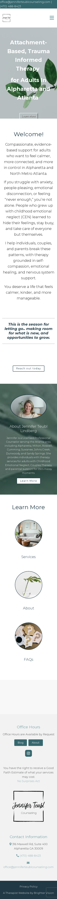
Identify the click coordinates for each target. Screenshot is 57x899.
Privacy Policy (29, 886)
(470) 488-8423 (30, 855)
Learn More (28, 116)
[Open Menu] (52, 18)
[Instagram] (28, 753)
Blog (21, 742)
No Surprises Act (28, 781)
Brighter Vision (44, 892)
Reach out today (28, 368)
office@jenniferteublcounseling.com (28, 867)
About (36, 742)
